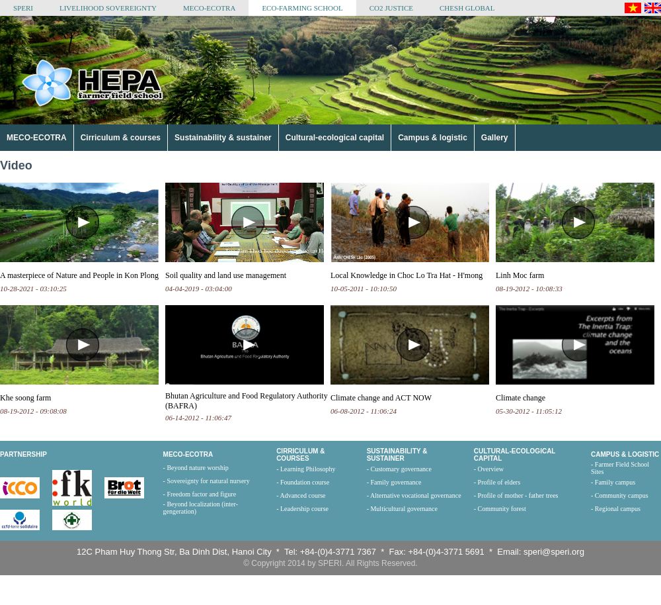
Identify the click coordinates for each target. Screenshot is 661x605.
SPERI (23, 8)
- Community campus (619, 495)
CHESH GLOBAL (467, 8)
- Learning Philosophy (305, 469)
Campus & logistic (432, 137)
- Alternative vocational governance (414, 495)
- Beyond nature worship (196, 467)
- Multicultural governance (402, 508)
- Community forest (500, 508)
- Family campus (613, 482)
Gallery (494, 137)
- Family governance (394, 482)
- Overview (489, 469)
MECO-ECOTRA (209, 8)
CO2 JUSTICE (391, 8)
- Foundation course (302, 482)
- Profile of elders (497, 482)
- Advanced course (300, 495)
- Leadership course (302, 508)
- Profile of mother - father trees (516, 495)
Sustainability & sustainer (223, 137)
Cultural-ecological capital (335, 137)
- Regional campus (616, 508)
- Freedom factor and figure (200, 494)
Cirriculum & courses (121, 137)
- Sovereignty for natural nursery (206, 481)
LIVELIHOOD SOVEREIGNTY (108, 8)
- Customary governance (399, 469)
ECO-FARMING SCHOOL (302, 8)
